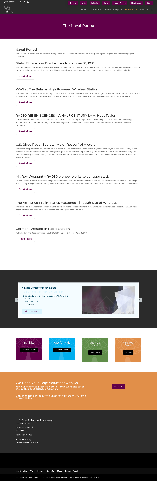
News (106, 3)
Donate (73, 3)
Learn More (95, 353)
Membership (136, 3)
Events (40, 471)
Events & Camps (112, 10)
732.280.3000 (11, 2)
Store (149, 3)
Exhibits (94, 3)
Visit (83, 3)
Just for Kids (62, 343)
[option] (78, 300)
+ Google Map (31, 304)
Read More (25, 76)
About (143, 10)
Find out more (32, 311)
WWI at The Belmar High (36, 89)
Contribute (94, 10)
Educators (130, 10)
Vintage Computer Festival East (39, 288)
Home (83, 10)
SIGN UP (118, 386)
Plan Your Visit (128, 345)
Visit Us (128, 353)
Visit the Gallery (29, 350)
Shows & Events (95, 345)
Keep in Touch (119, 3)
